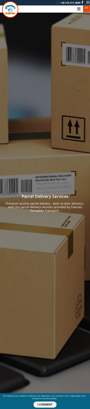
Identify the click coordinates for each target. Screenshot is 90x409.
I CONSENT (45, 404)
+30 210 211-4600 (68, 2)
